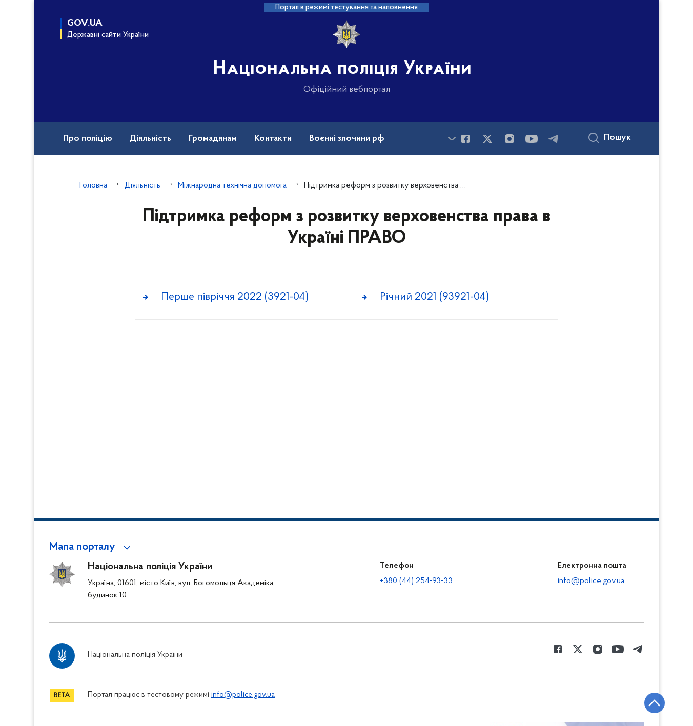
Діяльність (142, 185)
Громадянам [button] (213, 138)
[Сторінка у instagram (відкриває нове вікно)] (509, 139)
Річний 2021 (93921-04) (434, 297)
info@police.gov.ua (591, 581)
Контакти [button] (273, 138)
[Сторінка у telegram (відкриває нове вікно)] (553, 139)
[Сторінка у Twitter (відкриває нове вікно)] (487, 139)
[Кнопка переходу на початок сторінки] (654, 703)
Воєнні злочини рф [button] (346, 138)
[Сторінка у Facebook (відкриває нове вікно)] (465, 139)
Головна (93, 185)
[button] (91, 547)
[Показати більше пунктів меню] (451, 138)
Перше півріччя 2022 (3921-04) (235, 297)
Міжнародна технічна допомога (232, 185)
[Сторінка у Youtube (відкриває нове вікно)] (531, 139)
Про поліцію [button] (87, 138)
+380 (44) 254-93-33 (416, 581)
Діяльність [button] (150, 138)
